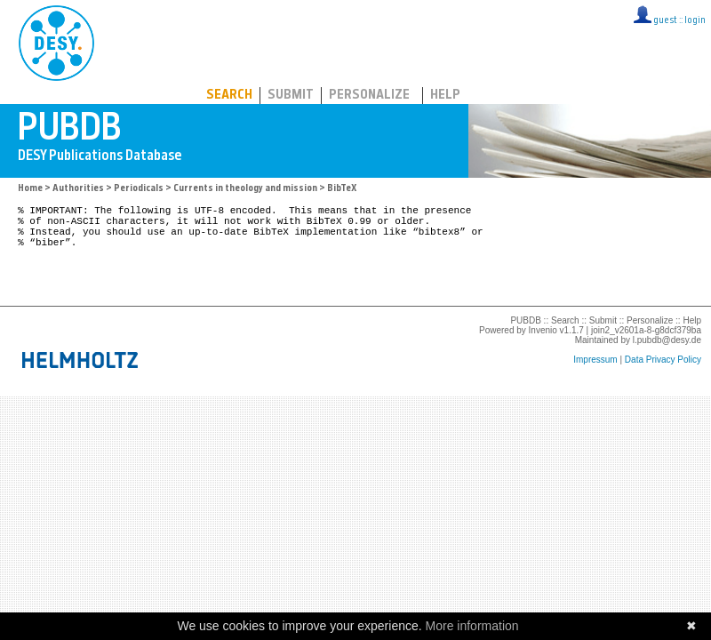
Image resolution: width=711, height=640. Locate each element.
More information (472, 626)
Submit (291, 95)
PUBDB (135, 40)
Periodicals (139, 189)
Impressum (595, 375)
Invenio (543, 346)
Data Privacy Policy (663, 375)
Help (445, 95)
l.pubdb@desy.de (667, 356)
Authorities (78, 189)
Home (30, 189)
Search (229, 95)
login (695, 21)
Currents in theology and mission (245, 189)
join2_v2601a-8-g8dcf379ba (646, 346)
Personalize (369, 95)
